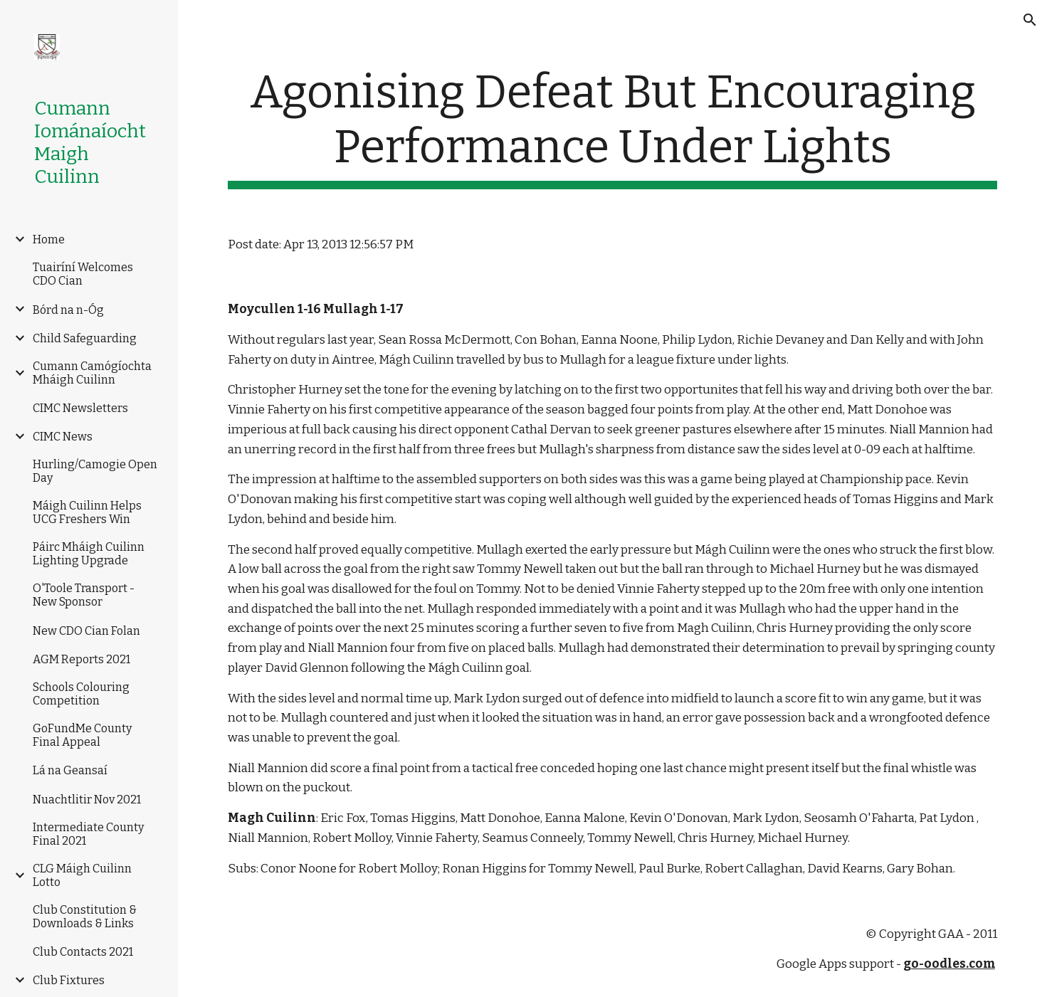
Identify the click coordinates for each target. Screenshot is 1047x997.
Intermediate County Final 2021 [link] (88, 834)
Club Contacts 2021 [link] (83, 952)
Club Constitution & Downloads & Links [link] (85, 916)
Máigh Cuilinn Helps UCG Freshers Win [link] (87, 512)
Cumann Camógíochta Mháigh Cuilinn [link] (92, 372)
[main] (612, 127)
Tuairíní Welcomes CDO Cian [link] (83, 274)
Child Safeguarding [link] (85, 338)
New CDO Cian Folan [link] (86, 631)
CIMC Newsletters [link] (80, 408)
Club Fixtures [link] (69, 980)
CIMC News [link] (63, 436)
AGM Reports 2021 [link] (81, 659)
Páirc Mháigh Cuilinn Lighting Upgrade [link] (88, 553)
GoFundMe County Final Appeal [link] (82, 735)
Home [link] (49, 239)
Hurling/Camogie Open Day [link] (95, 471)
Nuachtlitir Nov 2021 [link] (87, 799)
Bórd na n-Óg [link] (68, 310)
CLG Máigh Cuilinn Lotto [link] (82, 875)
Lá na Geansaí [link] (70, 770)
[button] (1030, 20)
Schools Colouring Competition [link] (81, 693)
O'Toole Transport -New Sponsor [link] (84, 594)
